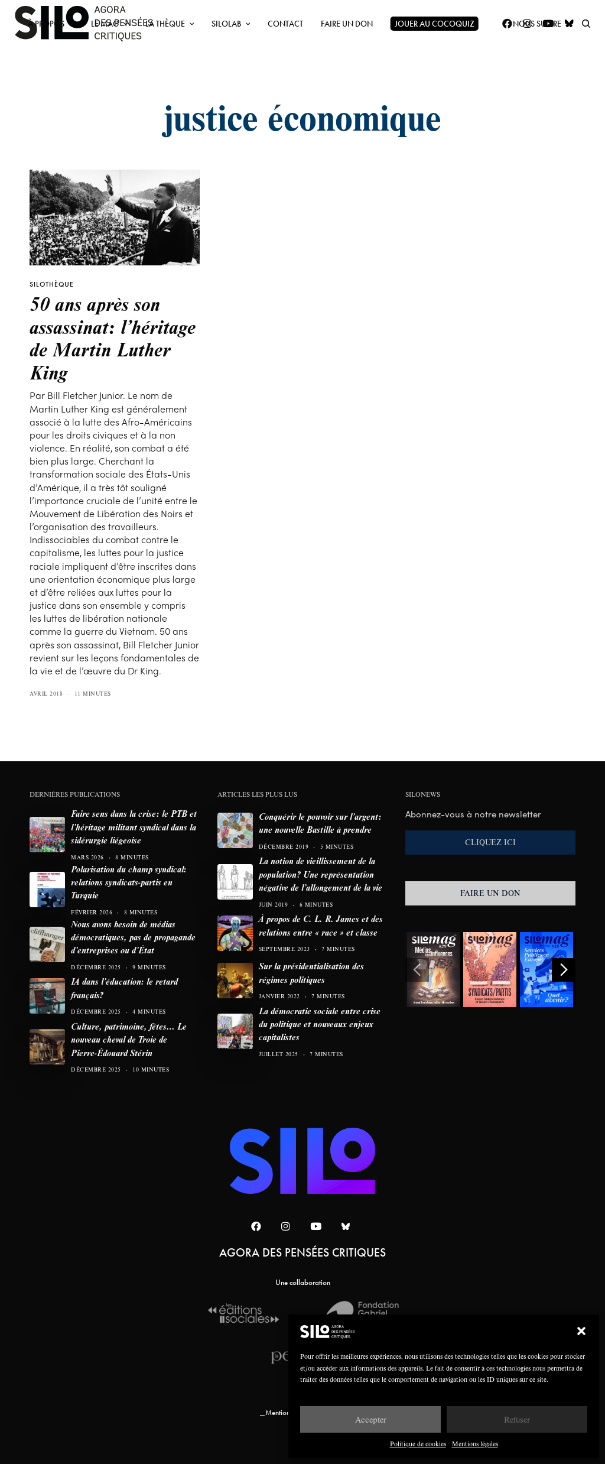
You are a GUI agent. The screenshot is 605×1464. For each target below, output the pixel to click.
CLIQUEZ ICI (490, 842)
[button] (581, 1331)
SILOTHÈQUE (52, 284)
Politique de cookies (418, 1443)
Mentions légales (475, 1443)
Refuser (517, 1419)
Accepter (370, 1419)
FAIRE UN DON (490, 893)
